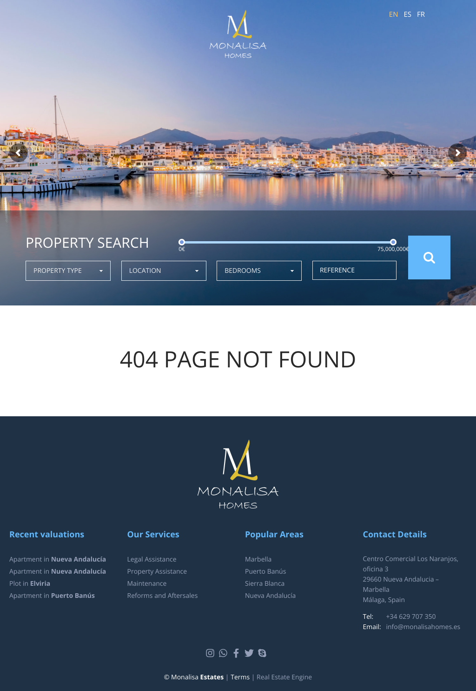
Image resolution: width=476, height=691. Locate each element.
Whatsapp (224, 653)
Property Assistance (157, 571)
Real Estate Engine (284, 677)
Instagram (211, 653)
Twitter (250, 653)
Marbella (258, 559)
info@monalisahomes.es (423, 627)
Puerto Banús (265, 571)
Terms (240, 677)
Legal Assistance (152, 559)
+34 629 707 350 (411, 616)
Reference (337, 270)
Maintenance (147, 583)
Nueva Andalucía (270, 595)
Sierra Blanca (264, 583)
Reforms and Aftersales (162, 595)
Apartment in (57, 559)
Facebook (237, 653)
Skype (263, 653)
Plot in (29, 583)
